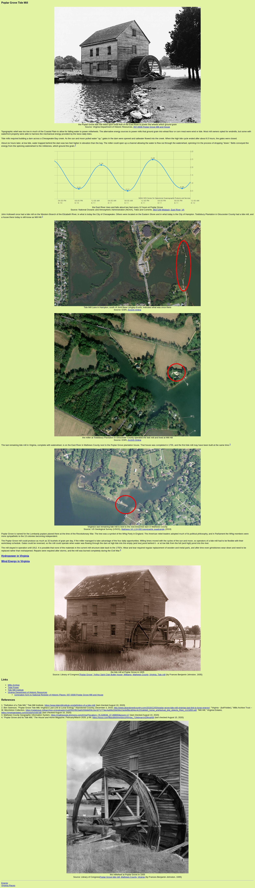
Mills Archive (14, 685)
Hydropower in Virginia (15, 556)
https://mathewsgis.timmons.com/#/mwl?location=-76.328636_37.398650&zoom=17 (90, 715)
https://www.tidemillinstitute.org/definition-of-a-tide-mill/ (70, 705)
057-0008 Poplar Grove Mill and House (151, 127)
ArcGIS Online (134, 310)
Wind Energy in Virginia (15, 561)
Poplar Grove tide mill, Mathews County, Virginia (122, 877)
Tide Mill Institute (16, 690)
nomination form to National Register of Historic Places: (40, 695)
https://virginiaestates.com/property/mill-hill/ (21, 712)
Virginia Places (8, 885)
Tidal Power (13, 687)
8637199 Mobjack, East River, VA (168, 209)
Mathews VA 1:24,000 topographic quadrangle (143, 529)
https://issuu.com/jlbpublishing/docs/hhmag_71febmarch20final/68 (123, 717)
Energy (4, 883)
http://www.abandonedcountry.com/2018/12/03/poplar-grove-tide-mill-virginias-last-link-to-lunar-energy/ (162, 707)
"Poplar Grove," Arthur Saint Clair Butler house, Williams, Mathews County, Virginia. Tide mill (122, 674)
